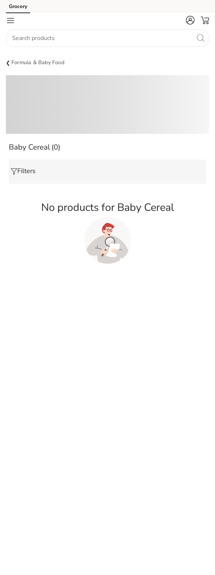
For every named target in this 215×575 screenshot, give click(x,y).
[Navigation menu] (10, 20)
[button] (190, 20)
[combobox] (107, 38)
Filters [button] (23, 170)
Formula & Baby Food (37, 62)
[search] (200, 38)
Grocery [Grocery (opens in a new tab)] (18, 6)
